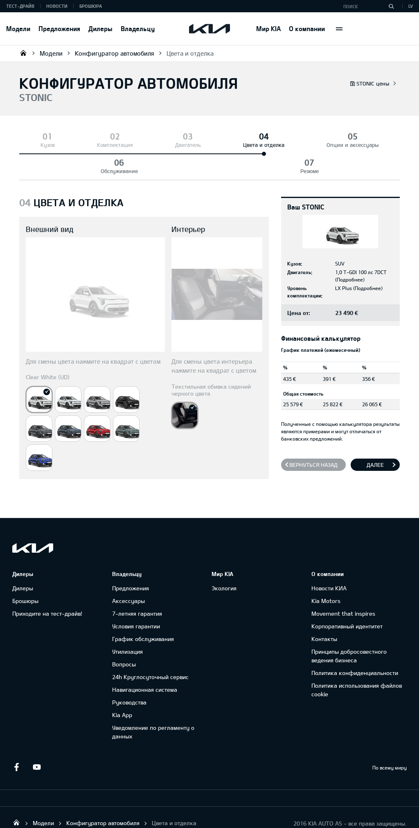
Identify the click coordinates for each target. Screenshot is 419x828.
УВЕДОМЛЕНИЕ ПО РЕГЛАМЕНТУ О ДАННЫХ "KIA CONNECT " (73, 813)
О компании (307, 28)
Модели (18, 28)
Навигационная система (144, 663)
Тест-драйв (20, 6)
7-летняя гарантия (137, 587)
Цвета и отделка (190, 53)
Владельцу (138, 28)
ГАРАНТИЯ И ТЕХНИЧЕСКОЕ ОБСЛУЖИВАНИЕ (208, 813)
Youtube (37, 741)
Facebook (16, 741)
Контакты (324, 612)
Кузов (37, 145)
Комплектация (85, 145)
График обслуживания (143, 612)
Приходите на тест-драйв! (47, 587)
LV (410, 6)
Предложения (59, 28)
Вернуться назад (313, 438)
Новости (57, 6)
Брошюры (25, 574)
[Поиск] (391, 6)
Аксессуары (128, 574)
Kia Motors (325, 574)
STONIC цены (369, 83)
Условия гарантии (136, 599)
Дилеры (100, 28)
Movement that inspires (343, 587)
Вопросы (124, 637)
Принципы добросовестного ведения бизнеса (349, 629)
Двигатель (138, 145)
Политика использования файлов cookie (356, 663)
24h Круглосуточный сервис (150, 650)
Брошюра (90, 6)
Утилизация (127, 625)
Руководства (129, 676)
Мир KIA (268, 28)
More (339, 28)
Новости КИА (329, 561)
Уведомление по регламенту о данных (153, 705)
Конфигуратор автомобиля (114, 53)
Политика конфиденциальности (354, 646)
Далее (375, 438)
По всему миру (389, 741)
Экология (224, 561)
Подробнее (350, 253)
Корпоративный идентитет (347, 599)
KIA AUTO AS (23, 53)
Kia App (122, 688)
